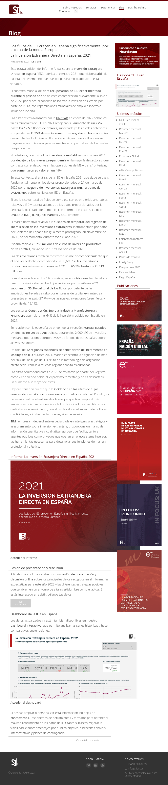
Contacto (64, 11)
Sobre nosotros (72, 7)
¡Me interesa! (20, 603)
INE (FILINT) (32, 215)
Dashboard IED (137, 7)
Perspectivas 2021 (130, 267)
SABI (64, 215)
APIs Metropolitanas (131, 170)
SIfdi (39, 61)
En (76, 11)
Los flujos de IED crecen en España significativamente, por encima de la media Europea (59, 48)
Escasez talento (128, 272)
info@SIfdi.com (136, 768)
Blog (121, 7)
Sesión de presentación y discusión (36, 568)
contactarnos (19, 718)
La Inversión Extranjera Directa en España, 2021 (50, 55)
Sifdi (100, 74)
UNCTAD (62, 118)
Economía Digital (129, 156)
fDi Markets (50, 215)
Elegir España (127, 277)
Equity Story (126, 262)
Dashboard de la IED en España (34, 614)
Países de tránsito (129, 257)
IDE (32, 61)
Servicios (91, 7)
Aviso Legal (29, 772)
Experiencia (108, 7)
